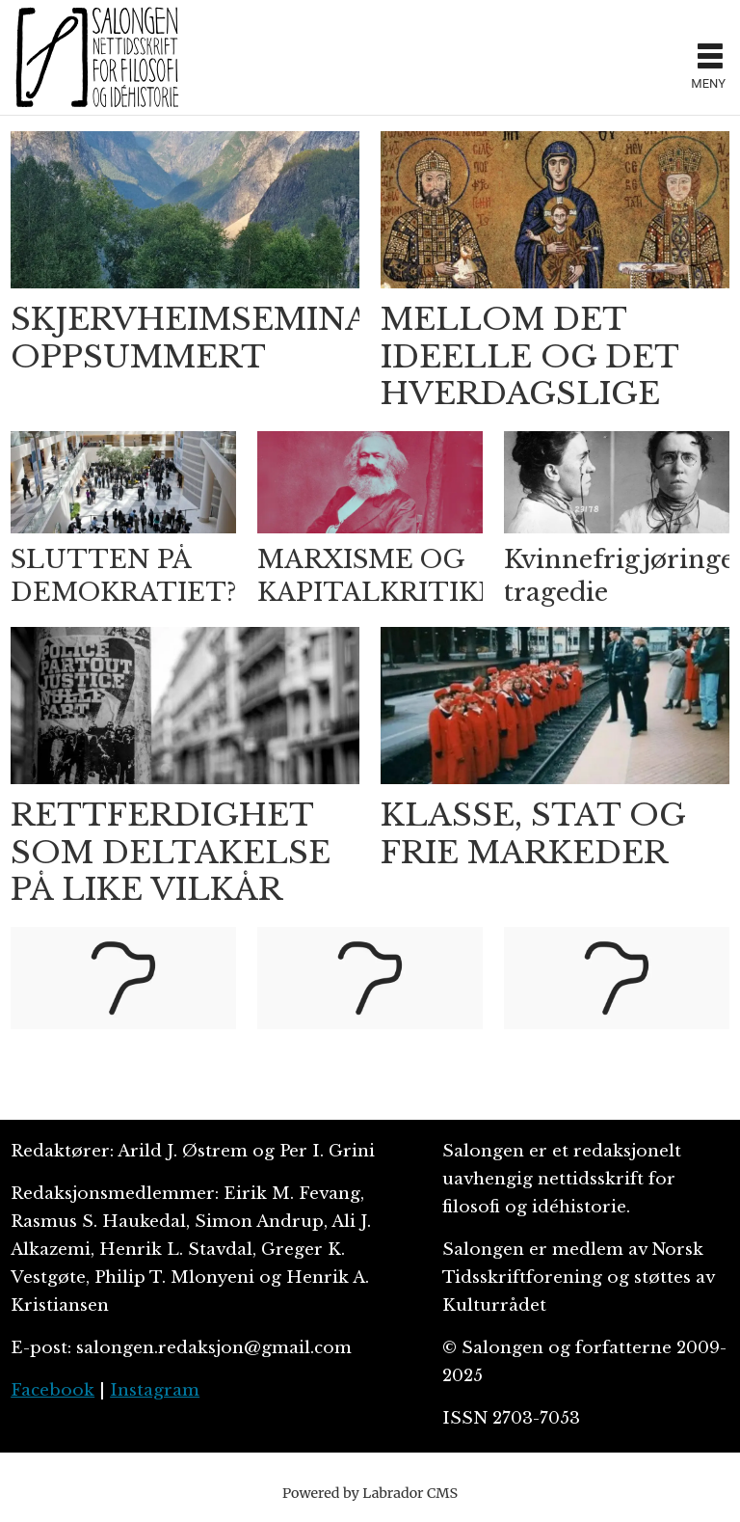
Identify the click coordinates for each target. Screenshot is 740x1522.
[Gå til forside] (97, 57)
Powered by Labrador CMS (370, 1493)
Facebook (52, 1390)
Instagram (154, 1390)
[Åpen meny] (710, 58)
